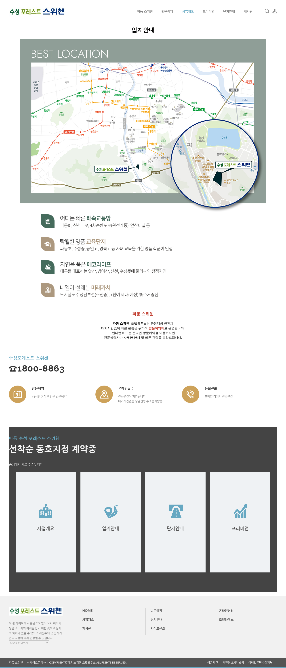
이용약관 (212, 662)
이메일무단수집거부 (260, 662)
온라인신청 (226, 610)
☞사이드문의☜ (36, 662)
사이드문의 (158, 628)
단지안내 (229, 11)
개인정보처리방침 (233, 662)
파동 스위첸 (145, 11)
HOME (87, 610)
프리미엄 (208, 11)
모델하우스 (226, 619)
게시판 (248, 11)
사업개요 (188, 11)
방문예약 (167, 11)
